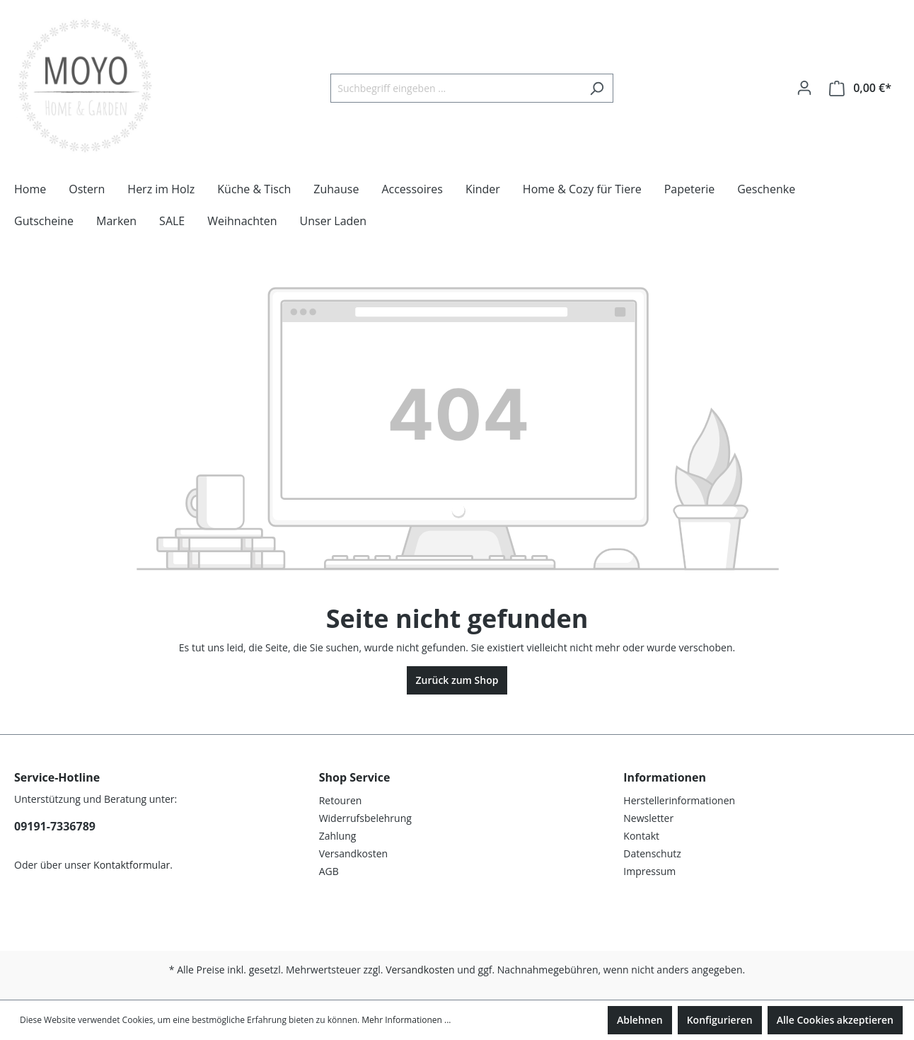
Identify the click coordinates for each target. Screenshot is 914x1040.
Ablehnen (640, 1020)
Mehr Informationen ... (406, 1020)
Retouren (340, 800)
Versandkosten (353, 853)
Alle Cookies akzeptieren (835, 1020)
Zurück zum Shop (457, 680)
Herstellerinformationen (679, 800)
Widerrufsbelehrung (365, 818)
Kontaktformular (131, 865)
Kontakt (641, 835)
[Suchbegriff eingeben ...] (455, 88)
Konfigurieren (720, 1020)
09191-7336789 (55, 826)
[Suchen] (596, 88)
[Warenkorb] (860, 88)
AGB (329, 871)
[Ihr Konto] (804, 87)
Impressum (649, 871)
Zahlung (338, 835)
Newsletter (648, 818)
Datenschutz (652, 853)
